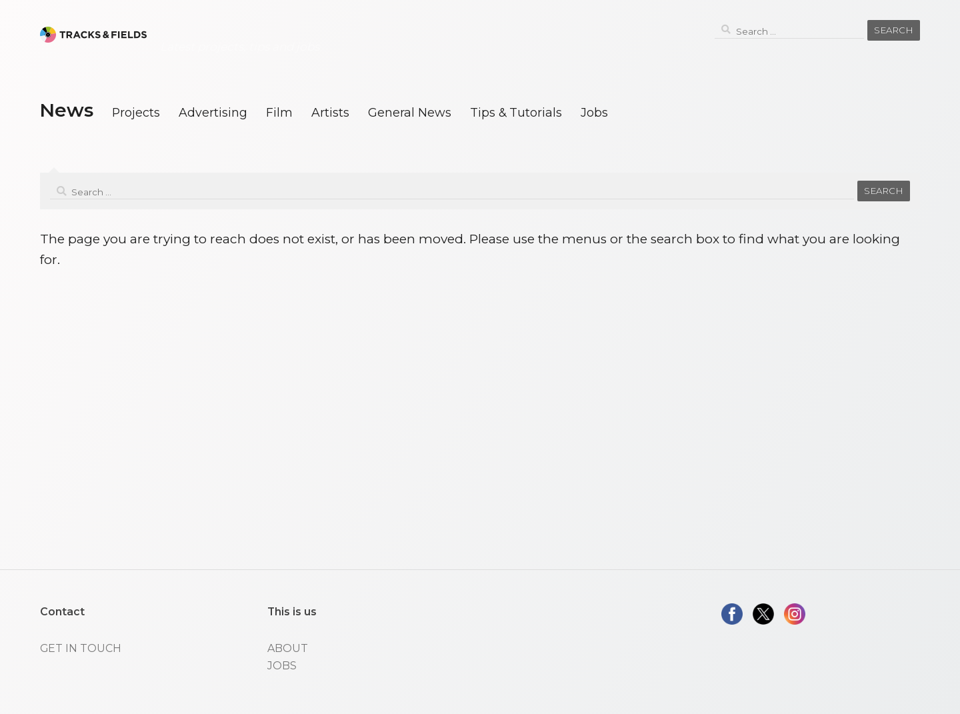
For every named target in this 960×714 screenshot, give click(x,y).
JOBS (282, 665)
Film (279, 112)
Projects (136, 112)
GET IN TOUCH (80, 648)
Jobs (594, 112)
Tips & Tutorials (516, 112)
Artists (330, 112)
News (66, 110)
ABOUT (287, 648)
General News (409, 112)
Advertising (213, 112)
